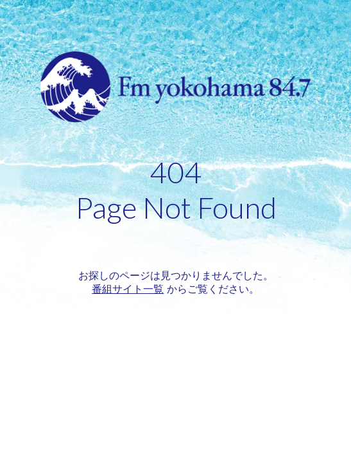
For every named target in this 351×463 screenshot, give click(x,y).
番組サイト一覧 (128, 289)
